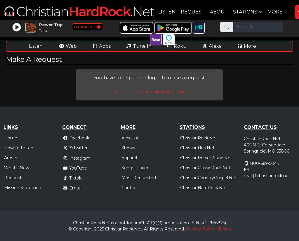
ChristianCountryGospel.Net (208, 178)
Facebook (76, 138)
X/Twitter (75, 148)
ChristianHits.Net (197, 148)
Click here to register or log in (149, 92)
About (219, 12)
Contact (129, 188)
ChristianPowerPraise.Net (206, 158)
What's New (16, 168)
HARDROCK (87, 27)
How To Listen (18, 148)
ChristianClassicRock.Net (205, 168)
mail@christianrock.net (267, 175)
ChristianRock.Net (198, 138)
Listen (166, 12)
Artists (10, 158)
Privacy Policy (200, 229)
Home (10, 138)
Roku (177, 46)
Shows (128, 148)
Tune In (139, 46)
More (246, 46)
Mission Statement (23, 188)
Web (68, 46)
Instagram (76, 158)
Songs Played (135, 168)
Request (193, 12)
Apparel (129, 158)
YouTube (75, 168)
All (146, 229)
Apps (101, 46)
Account (130, 138)
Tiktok (72, 178)
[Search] (258, 27)
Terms (224, 229)
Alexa (212, 46)
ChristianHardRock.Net (203, 188)
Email (72, 188)
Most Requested (138, 178)
